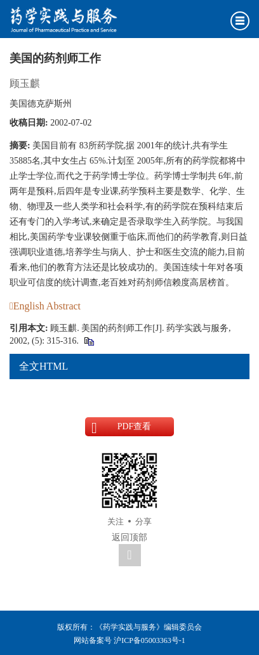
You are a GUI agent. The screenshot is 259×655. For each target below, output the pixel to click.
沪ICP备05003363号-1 (149, 640)
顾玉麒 (25, 83)
